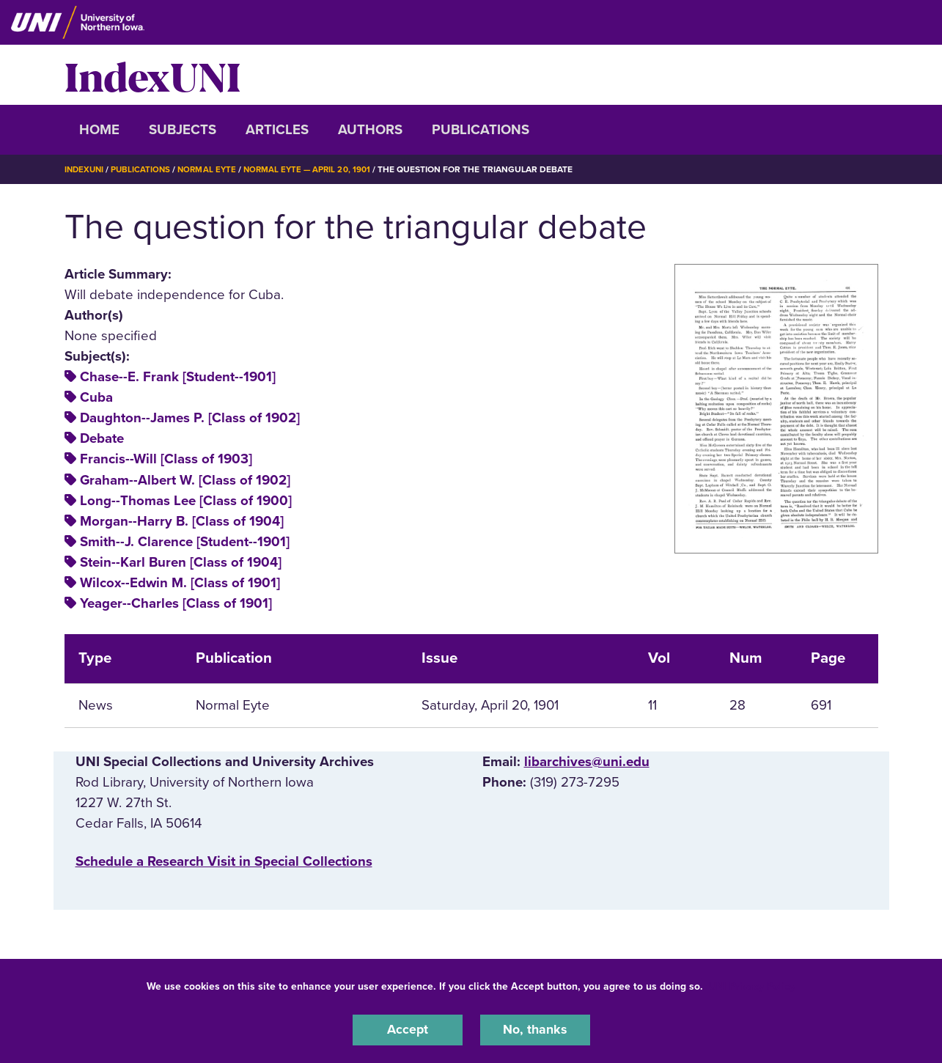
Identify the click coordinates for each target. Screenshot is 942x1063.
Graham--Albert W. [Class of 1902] (185, 479)
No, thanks (535, 1029)
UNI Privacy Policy (752, 985)
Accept (407, 1029)
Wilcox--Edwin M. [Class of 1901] (180, 582)
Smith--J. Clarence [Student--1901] (185, 541)
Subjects (182, 130)
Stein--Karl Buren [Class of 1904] (181, 561)
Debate (102, 438)
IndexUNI (152, 74)
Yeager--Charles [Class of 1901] (176, 603)
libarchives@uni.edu (587, 761)
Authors (370, 130)
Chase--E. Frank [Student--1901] (178, 377)
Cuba (96, 397)
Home (99, 130)
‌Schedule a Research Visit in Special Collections (224, 861)
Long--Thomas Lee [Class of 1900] (186, 500)
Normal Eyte (212, 169)
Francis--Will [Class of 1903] (166, 459)
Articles (277, 130)
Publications (480, 130)
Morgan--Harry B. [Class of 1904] (182, 520)
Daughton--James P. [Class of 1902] (190, 418)
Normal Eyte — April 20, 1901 (315, 169)
